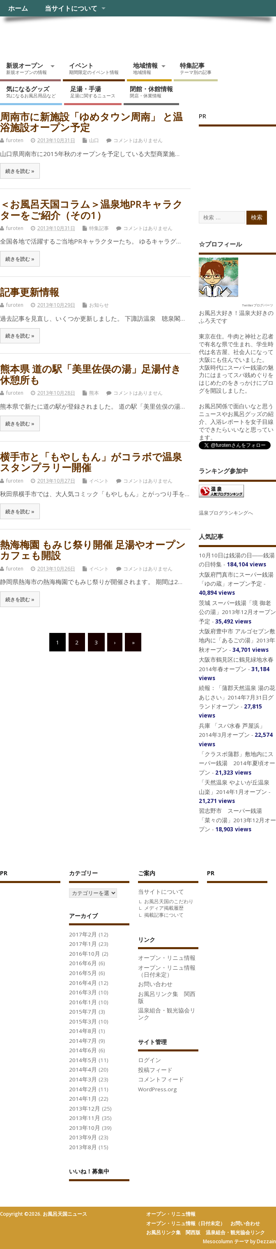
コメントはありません (138, 140)
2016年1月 (83, 1002)
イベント (94, 68)
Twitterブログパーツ (257, 305)
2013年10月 (84, 1128)
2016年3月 (83, 992)
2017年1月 (83, 944)
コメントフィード (161, 1079)
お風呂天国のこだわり (168, 901)
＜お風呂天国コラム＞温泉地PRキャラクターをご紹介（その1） (91, 209)
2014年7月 (83, 1040)
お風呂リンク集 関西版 (167, 997)
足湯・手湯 (92, 92)
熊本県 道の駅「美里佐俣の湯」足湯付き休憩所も (90, 374)
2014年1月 (83, 1098)
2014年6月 (83, 1050)
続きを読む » (19, 171)
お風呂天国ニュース (63, 35)
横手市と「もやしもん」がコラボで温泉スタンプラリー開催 (91, 462)
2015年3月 (83, 1021)
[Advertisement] (237, 160)
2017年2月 (83, 934)
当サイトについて (71, 8)
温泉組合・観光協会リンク (167, 1014)
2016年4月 (83, 983)
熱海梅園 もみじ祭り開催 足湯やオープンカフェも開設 (93, 550)
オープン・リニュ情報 (167, 957)
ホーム (18, 8)
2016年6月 (83, 963)
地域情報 (145, 68)
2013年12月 (84, 1108)
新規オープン (26, 68)
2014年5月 (83, 1060)
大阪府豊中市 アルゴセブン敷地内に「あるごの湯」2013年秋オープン (237, 640)
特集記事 (196, 68)
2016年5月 (83, 973)
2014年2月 (83, 1089)
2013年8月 (83, 1147)
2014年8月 (83, 1031)
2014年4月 (83, 1069)
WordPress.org (157, 1089)
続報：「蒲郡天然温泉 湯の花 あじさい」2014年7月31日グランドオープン (237, 697)
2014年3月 (83, 1079)
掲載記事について (164, 914)
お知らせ (99, 304)
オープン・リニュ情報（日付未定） (167, 971)
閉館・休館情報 (151, 92)
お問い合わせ (155, 984)
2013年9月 (83, 1137)
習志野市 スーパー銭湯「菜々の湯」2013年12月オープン (237, 820)
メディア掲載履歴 (164, 907)
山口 (94, 140)
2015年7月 (83, 1011)
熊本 (94, 392)
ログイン (149, 1060)
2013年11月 (84, 1118)
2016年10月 (84, 953)
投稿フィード (155, 1070)
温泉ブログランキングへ (226, 512)
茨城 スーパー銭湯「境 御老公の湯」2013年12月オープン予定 (237, 612)
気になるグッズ (31, 92)
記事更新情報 (29, 292)
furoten (14, 140)
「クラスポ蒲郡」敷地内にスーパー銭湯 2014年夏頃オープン (237, 763)
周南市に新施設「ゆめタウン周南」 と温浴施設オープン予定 (91, 122)
